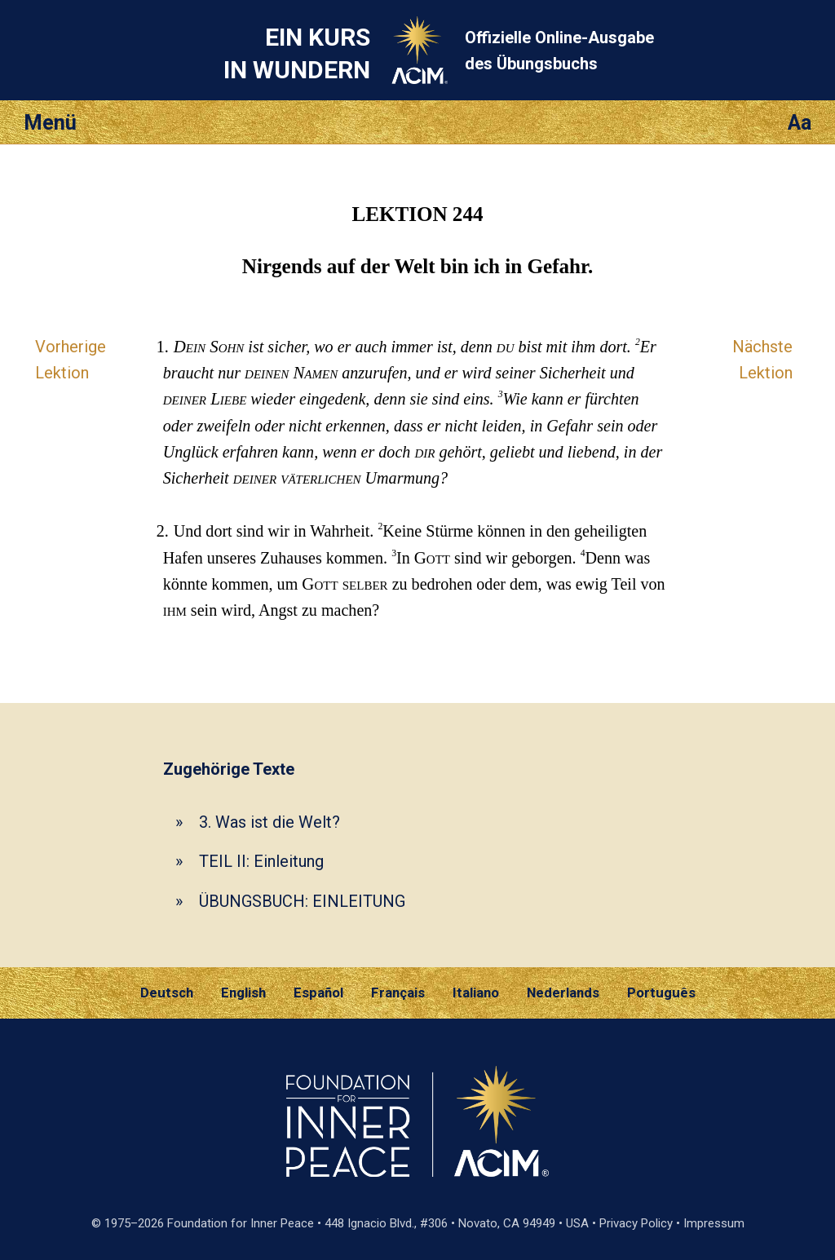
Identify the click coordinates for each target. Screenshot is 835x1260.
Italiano (476, 992)
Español (318, 992)
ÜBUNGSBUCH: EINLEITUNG (302, 901)
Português (661, 992)
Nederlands (563, 992)
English (243, 992)
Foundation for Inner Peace (240, 1223)
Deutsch (166, 992)
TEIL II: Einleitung (261, 861)
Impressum (713, 1223)
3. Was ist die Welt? (269, 822)
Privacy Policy (636, 1223)
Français (398, 992)
